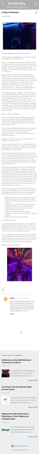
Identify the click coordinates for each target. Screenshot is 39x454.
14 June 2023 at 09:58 (21, 298)
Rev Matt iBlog (16, 3)
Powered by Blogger (19, 446)
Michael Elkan (24, 450)
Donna (12, 298)
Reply (12, 314)
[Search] (36, 4)
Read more (32, 380)
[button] (36, 13)
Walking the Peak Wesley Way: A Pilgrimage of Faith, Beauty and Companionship (15, 416)
